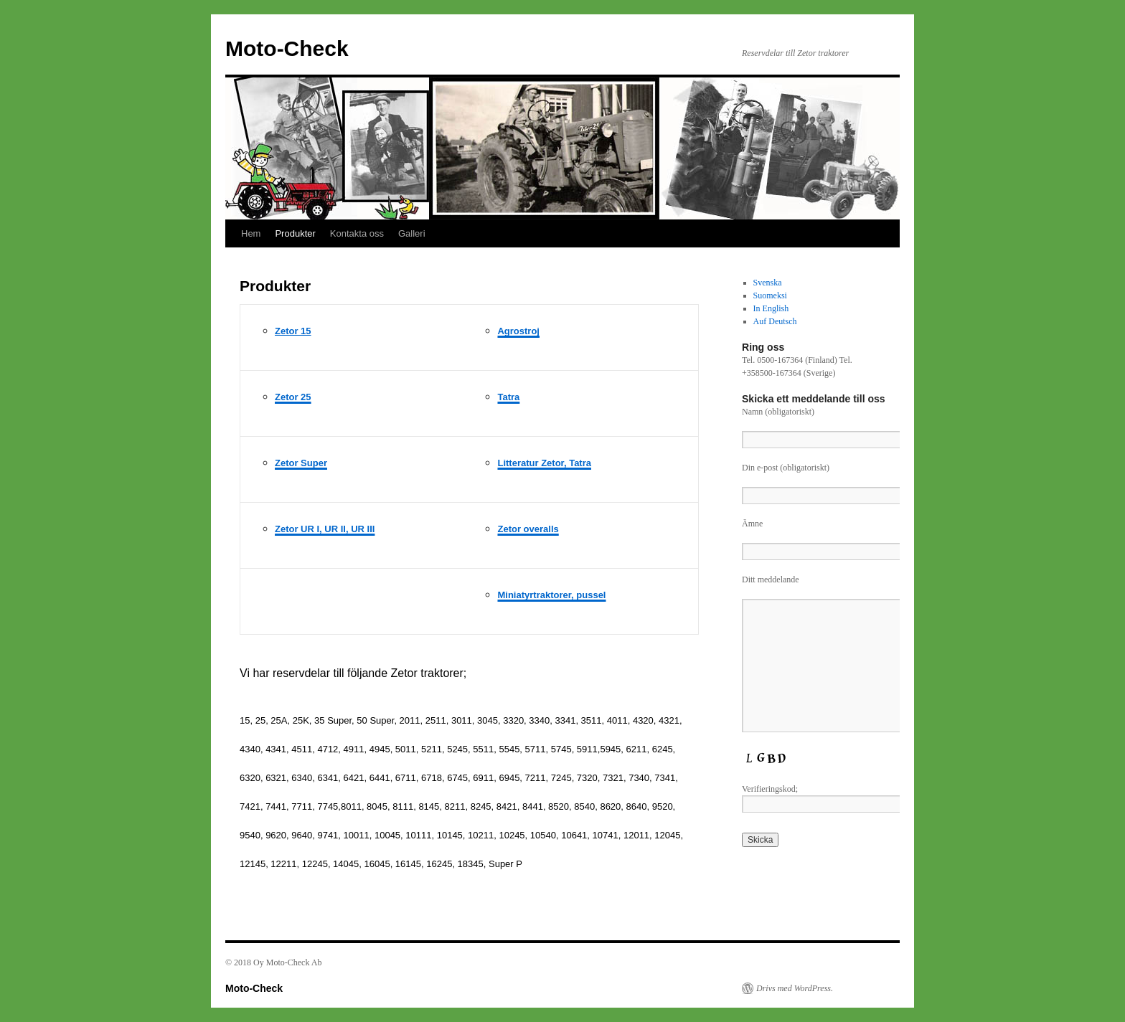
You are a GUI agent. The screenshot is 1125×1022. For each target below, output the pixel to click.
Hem (250, 233)
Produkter (295, 233)
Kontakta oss (357, 233)
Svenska (767, 283)
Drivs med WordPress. (794, 988)
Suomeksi (770, 295)
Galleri (411, 233)
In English (771, 308)
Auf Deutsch (775, 321)
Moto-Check (287, 48)
